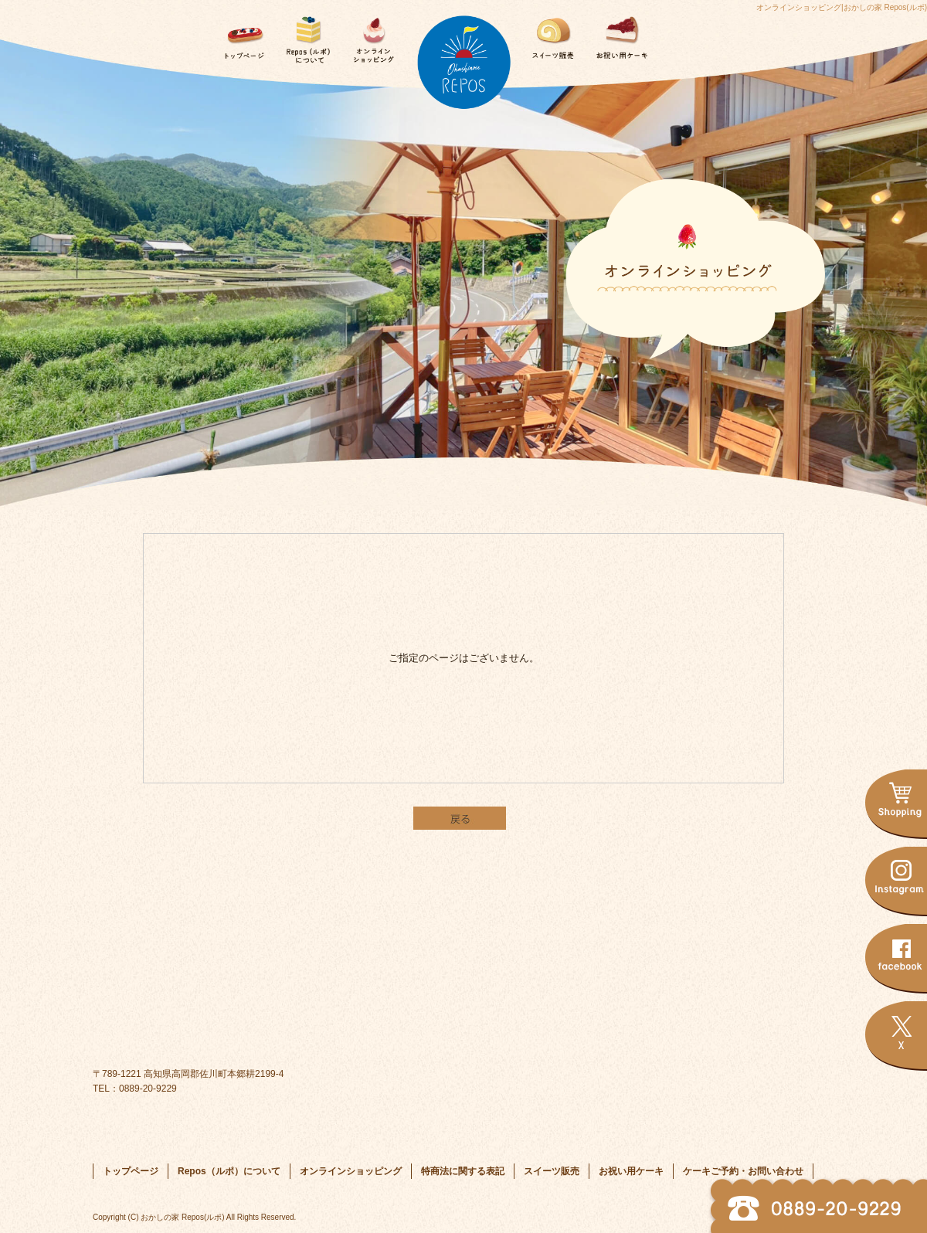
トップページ (241, 35)
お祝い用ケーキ (621, 35)
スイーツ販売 (556, 35)
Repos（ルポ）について (305, 35)
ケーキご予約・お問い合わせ (686, 35)
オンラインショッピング (370, 35)
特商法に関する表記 (462, 1171)
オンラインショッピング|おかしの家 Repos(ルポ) (841, 7)
